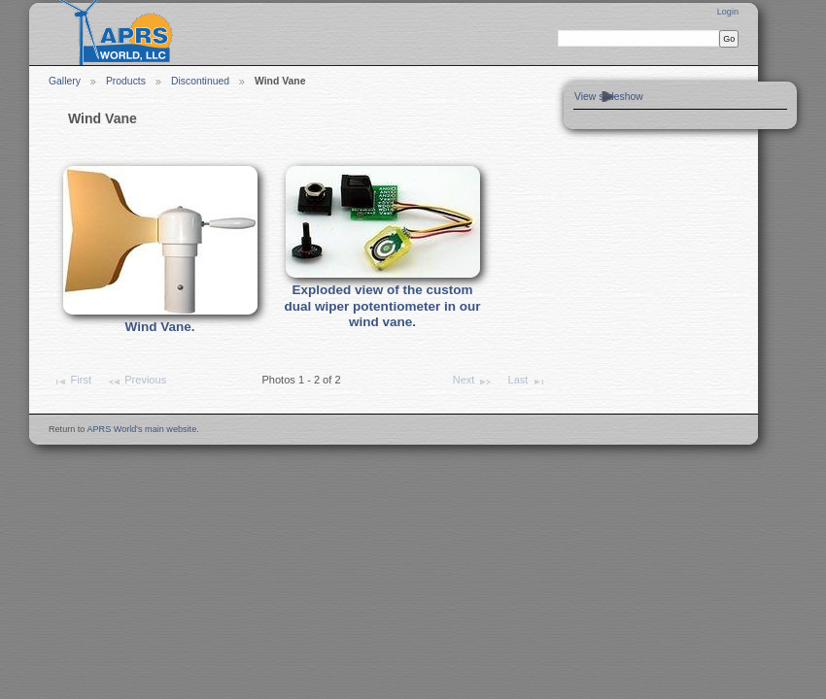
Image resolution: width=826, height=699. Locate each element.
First (71, 381)
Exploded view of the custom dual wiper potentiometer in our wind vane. (383, 306)
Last (527, 381)
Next (473, 381)
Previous (136, 381)
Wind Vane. (160, 326)
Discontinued (200, 81)
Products (126, 81)
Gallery (65, 81)
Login (728, 12)
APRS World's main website (141, 429)
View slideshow (608, 96)
